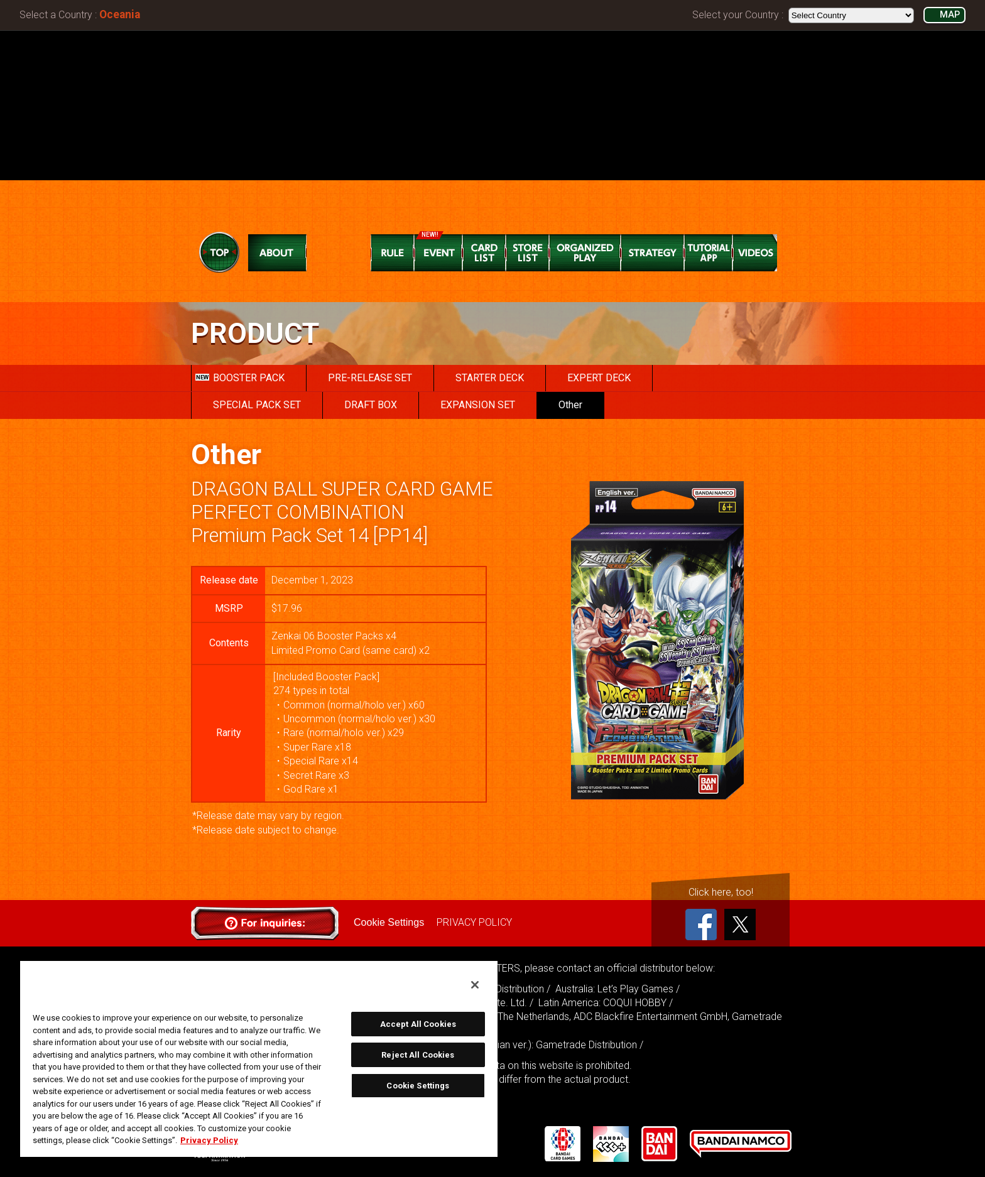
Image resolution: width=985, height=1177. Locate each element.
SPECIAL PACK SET (257, 405)
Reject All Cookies (417, 1055)
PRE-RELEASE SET (370, 378)
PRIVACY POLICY (474, 922)
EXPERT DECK (599, 378)
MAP (950, 14)
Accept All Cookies (418, 1024)
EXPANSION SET (477, 405)
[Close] (475, 985)
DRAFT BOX (370, 405)
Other (570, 405)
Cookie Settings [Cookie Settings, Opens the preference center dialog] (417, 1085)
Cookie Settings (389, 922)
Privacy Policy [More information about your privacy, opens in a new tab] (209, 1140)
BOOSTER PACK (240, 378)
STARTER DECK (489, 378)
